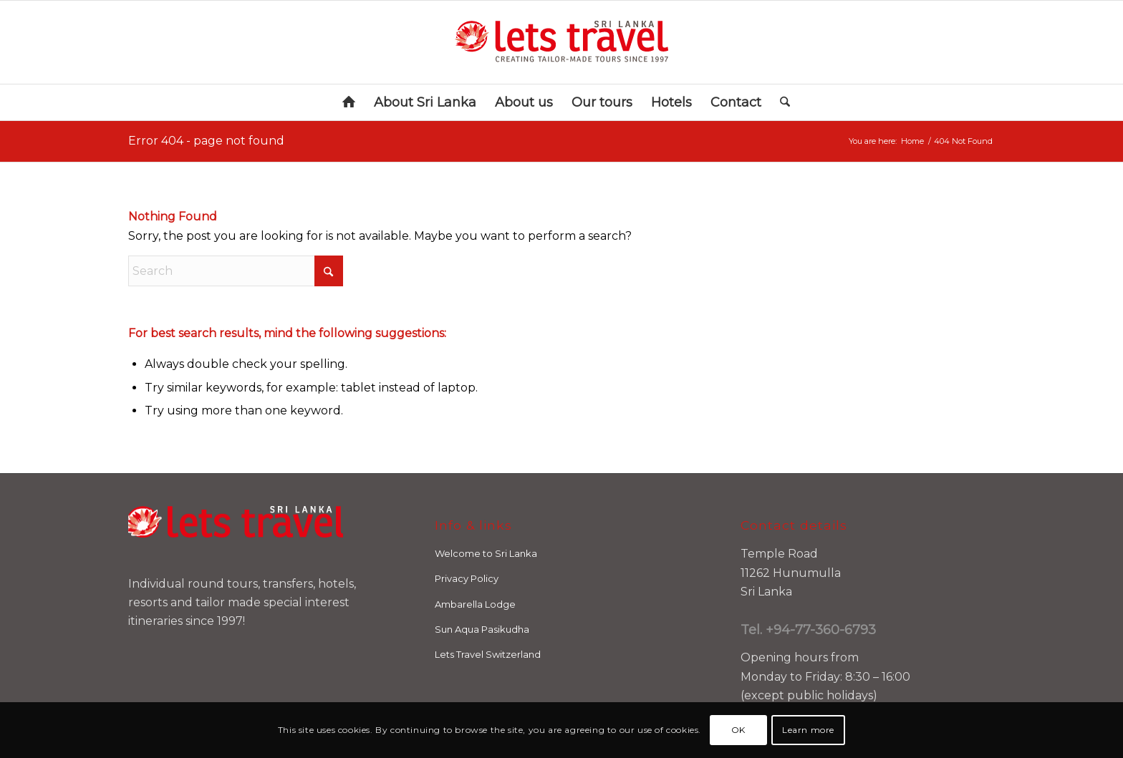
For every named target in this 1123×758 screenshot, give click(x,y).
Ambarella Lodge (475, 604)
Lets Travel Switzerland (488, 654)
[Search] (780, 102)
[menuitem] (349, 102)
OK (738, 729)
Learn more (808, 729)
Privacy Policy (466, 578)
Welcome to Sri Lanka (486, 553)
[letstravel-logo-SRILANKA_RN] (561, 42)
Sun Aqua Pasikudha (482, 629)
